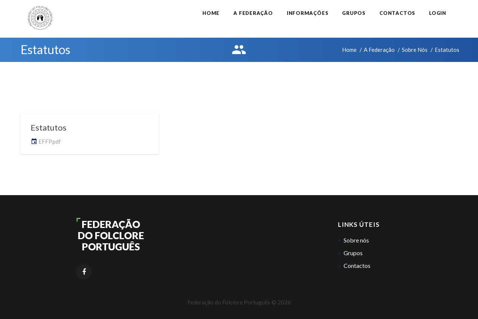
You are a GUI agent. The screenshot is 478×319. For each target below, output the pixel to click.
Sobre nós (356, 240)
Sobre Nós (415, 49)
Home (211, 13)
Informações (308, 13)
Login (437, 13)
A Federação (253, 13)
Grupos (354, 13)
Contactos (397, 13)
